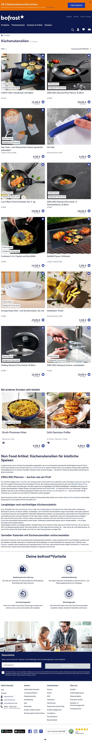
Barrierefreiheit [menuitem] (52, 719)
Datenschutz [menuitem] (51, 702)
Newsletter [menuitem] (28, 706)
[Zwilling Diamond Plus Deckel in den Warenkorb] (42, 374)
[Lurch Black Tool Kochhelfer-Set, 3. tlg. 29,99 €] (23, 190)
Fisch (38, 510)
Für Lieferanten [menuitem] (52, 716)
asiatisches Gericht (81, 483)
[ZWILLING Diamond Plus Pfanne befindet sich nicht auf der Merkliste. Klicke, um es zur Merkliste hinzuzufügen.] (89, 56)
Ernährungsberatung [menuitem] (77, 692)
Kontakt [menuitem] (3, 692)
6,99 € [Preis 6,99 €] (36, 156)
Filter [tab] (5, 49)
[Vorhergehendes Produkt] (3, 422)
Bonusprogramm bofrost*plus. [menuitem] (34, 712)
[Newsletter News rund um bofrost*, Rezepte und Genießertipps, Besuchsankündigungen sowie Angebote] (46, 667)
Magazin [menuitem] (69, 17)
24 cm (64, 492)
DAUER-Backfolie (72, 526)
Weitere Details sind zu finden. (26, 675)
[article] (46, 502)
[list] (46, 590)
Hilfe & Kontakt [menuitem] (85, 17)
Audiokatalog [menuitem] (28, 699)
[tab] (78, 29)
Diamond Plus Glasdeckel (72, 498)
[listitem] (12, 422)
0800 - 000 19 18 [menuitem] (8, 706)
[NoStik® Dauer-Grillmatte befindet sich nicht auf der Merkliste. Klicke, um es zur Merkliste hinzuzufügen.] (89, 219)
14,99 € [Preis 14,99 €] (35, 265)
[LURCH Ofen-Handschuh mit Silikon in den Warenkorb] (42, 102)
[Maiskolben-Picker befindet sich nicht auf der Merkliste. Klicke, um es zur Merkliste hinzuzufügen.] (89, 274)
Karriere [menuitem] (76, 17)
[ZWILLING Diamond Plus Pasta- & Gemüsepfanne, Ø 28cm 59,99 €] (69, 190)
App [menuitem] (25, 702)
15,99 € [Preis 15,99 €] (35, 102)
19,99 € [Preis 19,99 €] (81, 374)
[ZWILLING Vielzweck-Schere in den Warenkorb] (88, 374)
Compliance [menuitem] (51, 712)
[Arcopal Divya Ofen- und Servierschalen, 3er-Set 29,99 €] (23, 298)
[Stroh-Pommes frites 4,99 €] (23, 422)
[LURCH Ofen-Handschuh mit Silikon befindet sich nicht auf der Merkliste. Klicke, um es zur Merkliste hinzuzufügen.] (43, 56)
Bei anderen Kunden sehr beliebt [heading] (20, 389)
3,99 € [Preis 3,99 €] (82, 320)
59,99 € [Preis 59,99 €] (81, 102)
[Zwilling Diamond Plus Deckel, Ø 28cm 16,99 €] (23, 353)
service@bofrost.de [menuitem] (9, 702)
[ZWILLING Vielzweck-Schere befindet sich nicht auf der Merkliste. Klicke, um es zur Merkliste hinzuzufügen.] (89, 328)
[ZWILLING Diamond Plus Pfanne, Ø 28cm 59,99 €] (69, 81)
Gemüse (24, 510)
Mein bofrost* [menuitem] (7, 696)
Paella (52, 483)
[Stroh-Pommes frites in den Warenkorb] (43, 446)
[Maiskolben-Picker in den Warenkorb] (88, 320)
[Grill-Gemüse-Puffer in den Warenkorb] (87, 446)
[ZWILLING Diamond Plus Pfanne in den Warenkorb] (88, 102)
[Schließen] (90, 2)
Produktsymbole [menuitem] (75, 708)
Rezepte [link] (48, 25)
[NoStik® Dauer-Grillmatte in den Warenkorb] (88, 265)
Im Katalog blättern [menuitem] (30, 692)
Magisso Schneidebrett (53, 510)
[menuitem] (5, 24)
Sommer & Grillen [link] (35, 25)
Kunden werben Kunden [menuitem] (32, 709)
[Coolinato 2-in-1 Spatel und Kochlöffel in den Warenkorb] (42, 265)
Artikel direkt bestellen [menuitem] (31, 689)
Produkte (7, 35)
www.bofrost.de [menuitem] (8, 699)
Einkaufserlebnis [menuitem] (75, 696)
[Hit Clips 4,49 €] (69, 135)
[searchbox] (2, 29)
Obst (16, 510)
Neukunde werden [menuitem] (76, 699)
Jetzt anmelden (68, 666)
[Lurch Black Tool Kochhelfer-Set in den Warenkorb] (42, 211)
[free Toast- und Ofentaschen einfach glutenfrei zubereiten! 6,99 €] (23, 135)
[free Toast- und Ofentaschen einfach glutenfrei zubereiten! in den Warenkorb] (42, 156)
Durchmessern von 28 (50, 492)
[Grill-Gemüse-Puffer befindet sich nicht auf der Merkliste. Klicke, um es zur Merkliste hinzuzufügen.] (88, 394)
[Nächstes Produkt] (88, 422)
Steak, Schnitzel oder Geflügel (26, 483)
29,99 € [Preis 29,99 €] (35, 211)
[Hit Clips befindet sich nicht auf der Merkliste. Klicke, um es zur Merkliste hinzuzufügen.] (89, 110)
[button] (76, 5)
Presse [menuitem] (49, 692)
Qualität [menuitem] (73, 689)
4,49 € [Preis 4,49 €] (82, 156)
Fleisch (30, 510)
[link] (12, 18)
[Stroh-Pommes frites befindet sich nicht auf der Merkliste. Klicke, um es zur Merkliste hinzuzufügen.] (43, 394)
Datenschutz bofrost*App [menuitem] (55, 706)
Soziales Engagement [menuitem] (54, 709)
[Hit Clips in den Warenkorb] (88, 156)
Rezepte (4, 545)
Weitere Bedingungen (50, 7)
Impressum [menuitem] (51, 699)
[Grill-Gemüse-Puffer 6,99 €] (68, 422)
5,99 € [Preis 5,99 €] (82, 265)
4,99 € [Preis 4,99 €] (35, 446)
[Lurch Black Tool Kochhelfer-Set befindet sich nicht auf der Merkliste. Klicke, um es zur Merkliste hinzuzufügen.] (43, 165)
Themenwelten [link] (18, 25)
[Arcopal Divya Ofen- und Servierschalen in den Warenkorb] (42, 320)
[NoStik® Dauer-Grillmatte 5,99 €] (69, 244)
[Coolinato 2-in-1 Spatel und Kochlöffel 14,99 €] (23, 244)
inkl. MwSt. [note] (37, 448)
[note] (23, 437)
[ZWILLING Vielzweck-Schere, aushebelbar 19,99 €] (69, 353)
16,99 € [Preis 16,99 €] (35, 374)
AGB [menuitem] (48, 696)
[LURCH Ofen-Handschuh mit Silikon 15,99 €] (23, 81)
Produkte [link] (5, 25)
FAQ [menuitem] (2, 689)
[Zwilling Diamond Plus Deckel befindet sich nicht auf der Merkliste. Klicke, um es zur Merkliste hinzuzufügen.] (43, 328)
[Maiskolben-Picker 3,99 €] (69, 298)
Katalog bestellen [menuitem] (30, 696)
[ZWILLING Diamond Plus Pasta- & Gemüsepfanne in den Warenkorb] (88, 211)
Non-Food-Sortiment (36, 469)
